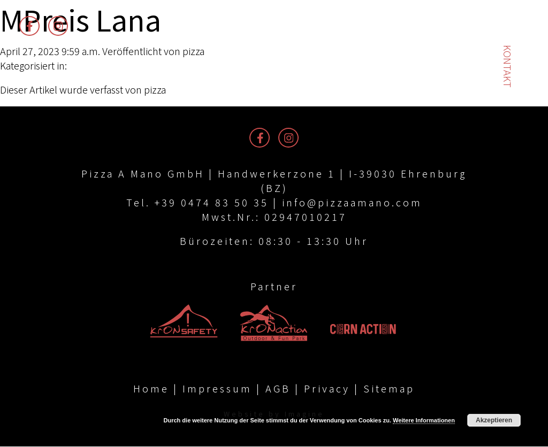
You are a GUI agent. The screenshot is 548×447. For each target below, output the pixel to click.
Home (151, 389)
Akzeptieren (494, 420)
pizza (193, 51)
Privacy (327, 389)
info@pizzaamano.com (352, 202)
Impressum (217, 389)
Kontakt (508, 66)
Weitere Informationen (424, 420)
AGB (278, 389)
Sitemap (389, 389)
